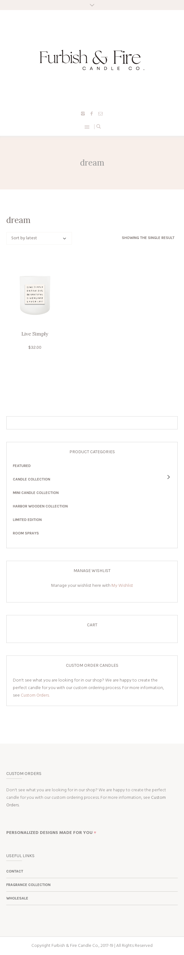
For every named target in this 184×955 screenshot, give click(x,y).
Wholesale (17, 898)
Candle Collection (31, 479)
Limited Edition (27, 519)
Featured (22, 466)
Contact (14, 871)
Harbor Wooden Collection (40, 506)
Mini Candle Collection (36, 493)
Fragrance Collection (28, 885)
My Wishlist (122, 585)
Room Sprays (26, 533)
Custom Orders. (35, 695)
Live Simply (34, 334)
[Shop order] (39, 238)
